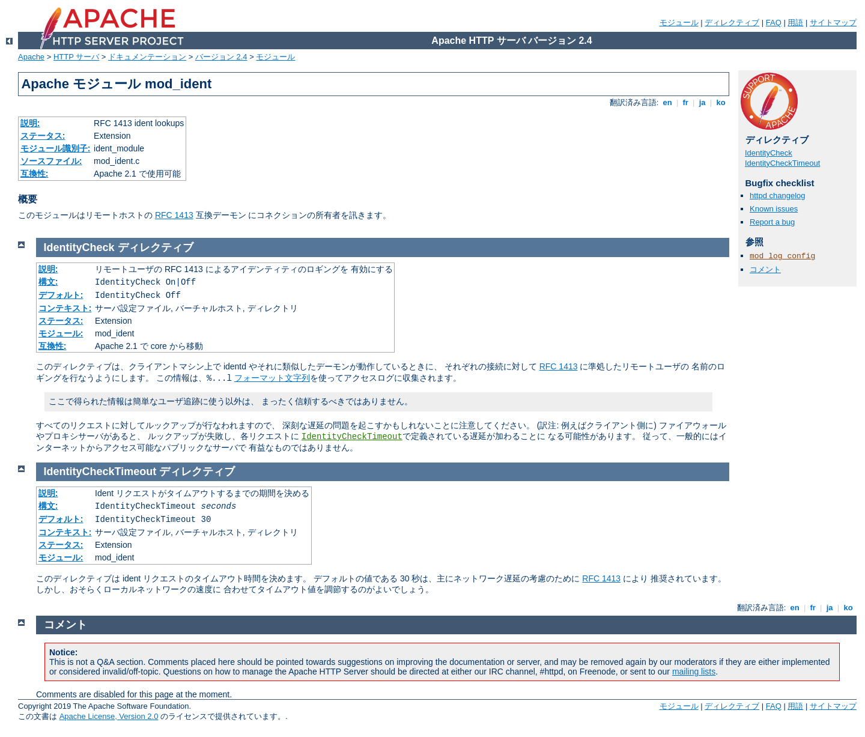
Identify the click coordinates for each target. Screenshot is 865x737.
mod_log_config (782, 256)
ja (702, 102)
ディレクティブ (732, 22)
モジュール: (60, 333)
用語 (795, 22)
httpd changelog (778, 195)
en (667, 102)
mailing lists (693, 671)
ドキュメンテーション (147, 56)
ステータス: (42, 136)
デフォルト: (60, 295)
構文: (48, 282)
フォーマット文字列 (272, 378)
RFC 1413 (174, 215)
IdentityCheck (768, 152)
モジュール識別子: (55, 148)
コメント (765, 269)
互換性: (34, 173)
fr (686, 102)
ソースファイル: (51, 161)
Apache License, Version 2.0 (109, 716)
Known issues (774, 208)
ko (720, 102)
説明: (30, 123)
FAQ (774, 22)
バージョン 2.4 (221, 56)
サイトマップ (833, 22)
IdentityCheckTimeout (782, 163)
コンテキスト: (65, 308)
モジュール (679, 22)
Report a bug (772, 221)
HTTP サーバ (76, 56)
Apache (31, 56)
